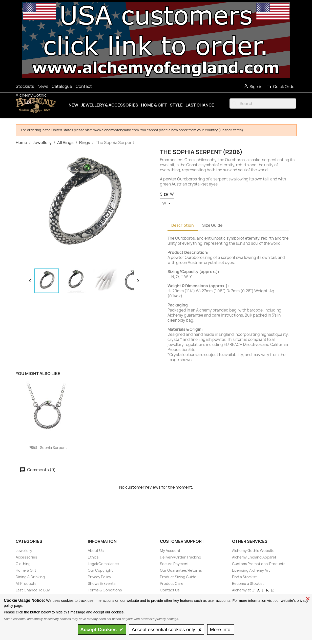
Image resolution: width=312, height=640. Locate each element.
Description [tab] (182, 225)
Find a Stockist (244, 576)
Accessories (26, 557)
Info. (221, 629)
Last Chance (199, 105)
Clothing (23, 563)
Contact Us (170, 590)
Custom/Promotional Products (258, 563)
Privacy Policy (99, 576)
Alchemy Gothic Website (253, 550)
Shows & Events (102, 583)
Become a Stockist (248, 583)
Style (176, 105)
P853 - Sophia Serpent (48, 447)
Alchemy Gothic (31, 95)
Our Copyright (100, 570)
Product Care (171, 583)
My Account (170, 550)
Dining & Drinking (30, 576)
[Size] (167, 203)
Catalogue (62, 86)
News (42, 86)
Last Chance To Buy (33, 590)
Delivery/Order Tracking (180, 557)
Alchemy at (253, 590)
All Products (26, 583)
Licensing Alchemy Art (251, 570)
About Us (96, 550)
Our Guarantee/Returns (181, 570)
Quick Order (281, 86)
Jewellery (24, 550)
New (73, 105)
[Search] (263, 103)
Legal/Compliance (103, 563)
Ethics (93, 557)
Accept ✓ (101, 629)
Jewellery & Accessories (109, 105)
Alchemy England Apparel (254, 557)
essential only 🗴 (166, 629)
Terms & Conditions (105, 590)
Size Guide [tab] (212, 225)
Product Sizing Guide (178, 576)
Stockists (25, 86)
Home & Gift (154, 105)
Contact (84, 86)
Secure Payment (174, 563)
